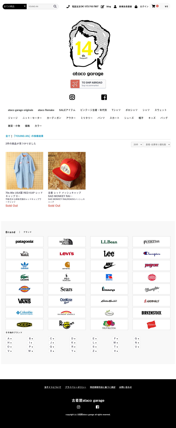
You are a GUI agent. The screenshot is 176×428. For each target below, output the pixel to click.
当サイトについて (52, 387)
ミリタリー (87, 118)
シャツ (146, 110)
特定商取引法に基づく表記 (102, 387)
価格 (27, 126)
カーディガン (54, 118)
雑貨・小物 (14, 126)
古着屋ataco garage (88, 400)
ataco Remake (46, 110)
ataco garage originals (20, 110)
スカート (114, 118)
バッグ (164, 118)
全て (8, 136)
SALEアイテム (67, 110)
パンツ (101, 118)
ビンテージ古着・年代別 (93, 110)
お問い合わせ (125, 387)
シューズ (129, 118)
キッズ (152, 118)
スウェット (161, 110)
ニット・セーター (32, 118)
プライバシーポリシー (75, 387)
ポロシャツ (131, 110)
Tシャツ (116, 110)
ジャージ (13, 118)
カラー (38, 126)
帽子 (141, 118)
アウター (71, 118)
